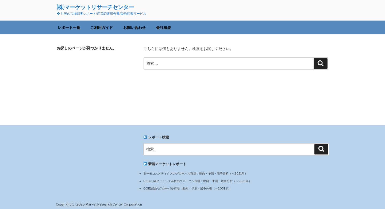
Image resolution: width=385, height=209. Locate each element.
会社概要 (163, 27)
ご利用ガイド (101, 27)
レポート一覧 (69, 27)
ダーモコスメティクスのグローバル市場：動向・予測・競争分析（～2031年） (195, 173)
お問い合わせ (134, 27)
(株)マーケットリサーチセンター (95, 7)
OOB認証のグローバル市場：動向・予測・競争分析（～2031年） (187, 188)
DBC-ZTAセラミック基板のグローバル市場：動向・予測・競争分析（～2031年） (197, 181)
